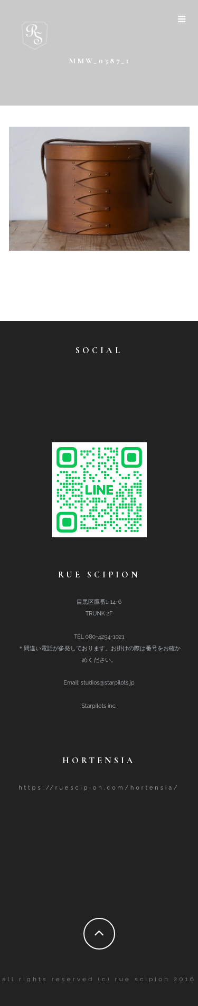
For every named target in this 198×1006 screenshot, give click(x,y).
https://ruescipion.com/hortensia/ (98, 787)
